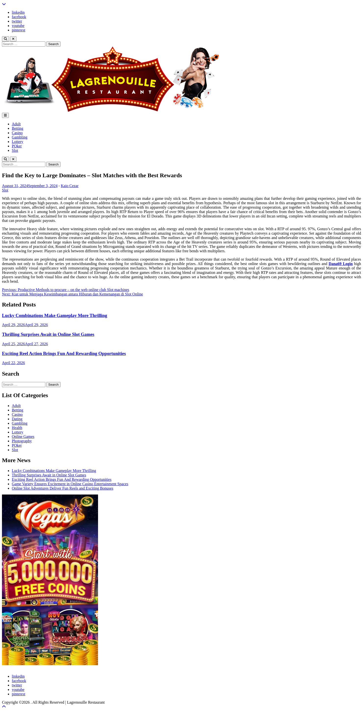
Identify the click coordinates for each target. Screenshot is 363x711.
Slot (15, 150)
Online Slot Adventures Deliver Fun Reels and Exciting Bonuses (62, 488)
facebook (19, 17)
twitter (17, 21)
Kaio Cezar (69, 186)
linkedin (18, 12)
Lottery (17, 142)
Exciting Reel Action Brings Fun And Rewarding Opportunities (64, 353)
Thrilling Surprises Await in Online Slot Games (48, 334)
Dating (17, 419)
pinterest (18, 30)
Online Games (23, 436)
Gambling (19, 137)
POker (17, 146)
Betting (17, 128)
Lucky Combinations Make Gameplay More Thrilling (54, 315)
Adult (16, 124)
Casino (17, 133)
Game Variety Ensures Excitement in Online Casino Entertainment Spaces (70, 484)
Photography (22, 441)
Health (17, 428)
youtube (18, 26)
